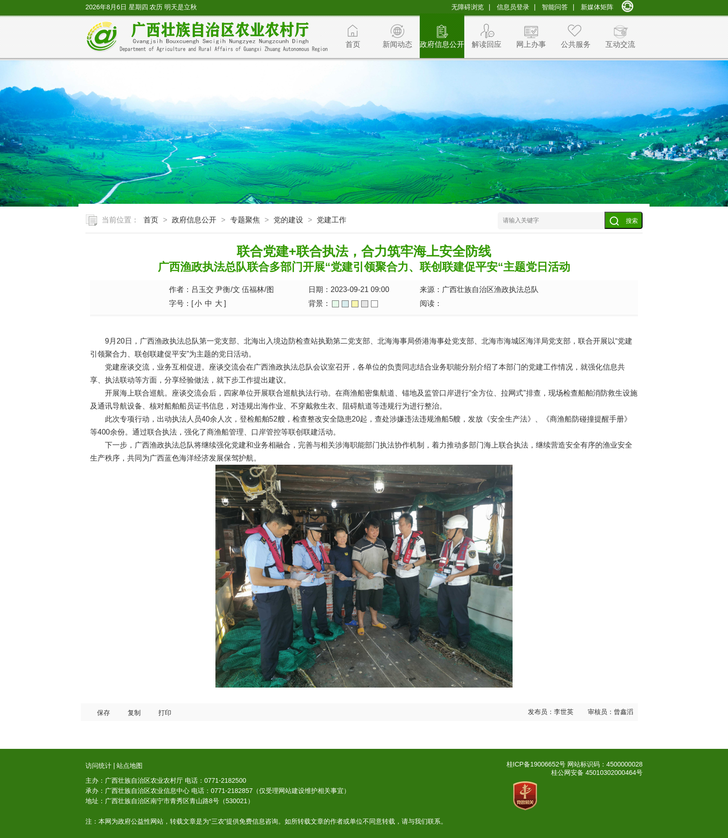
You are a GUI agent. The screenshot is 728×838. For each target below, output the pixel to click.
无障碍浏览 (467, 7)
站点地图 (130, 765)
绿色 (335, 303)
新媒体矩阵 (597, 7)
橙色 (354, 303)
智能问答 (555, 7)
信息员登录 (513, 7)
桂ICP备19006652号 (536, 764)
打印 (164, 712)
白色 (374, 303)
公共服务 (576, 44)
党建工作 (331, 220)
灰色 (364, 303)
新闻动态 (397, 44)
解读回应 (486, 44)
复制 (134, 712)
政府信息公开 (442, 44)
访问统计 (98, 765)
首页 (352, 44)
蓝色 (345, 303)
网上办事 (531, 44)
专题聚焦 (245, 220)
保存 (103, 712)
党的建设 (288, 220)
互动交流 (620, 44)
